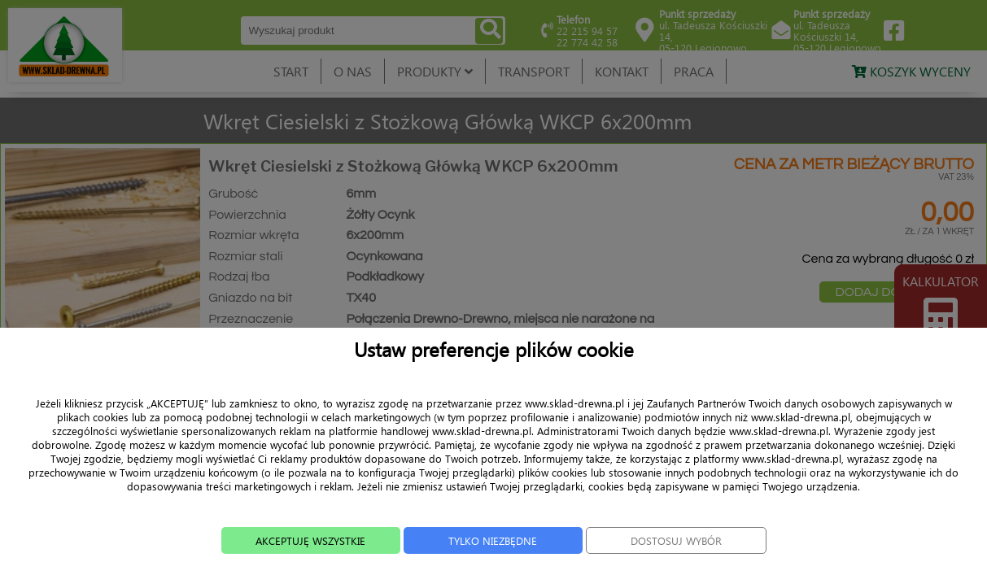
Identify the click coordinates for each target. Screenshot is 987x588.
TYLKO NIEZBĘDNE (492, 561)
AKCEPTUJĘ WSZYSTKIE (294, 561)
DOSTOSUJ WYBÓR (691, 561)
